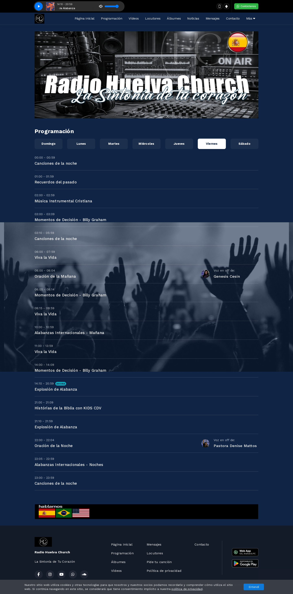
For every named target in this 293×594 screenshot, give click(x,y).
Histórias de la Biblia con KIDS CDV (68, 408)
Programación (111, 18)
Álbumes (174, 18)
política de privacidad (187, 589)
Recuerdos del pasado (56, 182)
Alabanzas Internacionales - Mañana (69, 333)
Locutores (152, 18)
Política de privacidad (164, 571)
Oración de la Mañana (55, 276)
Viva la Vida (46, 257)
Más (250, 18)
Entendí (254, 587)
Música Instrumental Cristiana (63, 201)
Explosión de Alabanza (56, 389)
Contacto (232, 18)
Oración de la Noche (54, 446)
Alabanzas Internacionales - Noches (69, 464)
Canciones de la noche (56, 163)
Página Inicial (85, 18)
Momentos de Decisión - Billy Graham (70, 220)
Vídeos (134, 18)
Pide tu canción (159, 562)
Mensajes (213, 18)
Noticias (193, 18)
